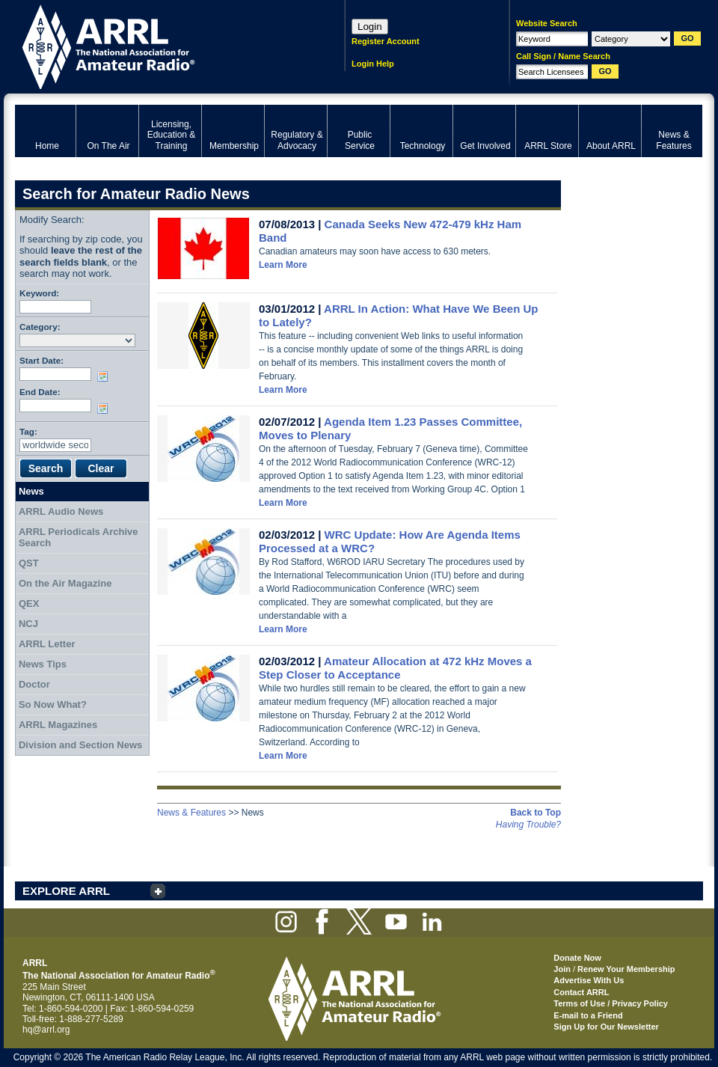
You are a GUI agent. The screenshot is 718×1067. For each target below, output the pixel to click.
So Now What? (53, 704)
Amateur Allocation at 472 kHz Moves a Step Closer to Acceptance (395, 668)
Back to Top (535, 812)
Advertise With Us (588, 980)
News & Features (191, 812)
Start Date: (41, 360)
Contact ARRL (581, 992)
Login (370, 26)
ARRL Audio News (61, 511)
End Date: (40, 392)
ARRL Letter (47, 643)
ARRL (160, 45)
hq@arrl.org (46, 1029)
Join (562, 968)
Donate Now (577, 957)
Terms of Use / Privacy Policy (610, 1003)
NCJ (28, 623)
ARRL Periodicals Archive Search (78, 537)
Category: (40, 326)
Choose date (105, 376)
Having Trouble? (528, 824)
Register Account (386, 41)
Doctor (34, 684)
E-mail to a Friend (587, 1015)
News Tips (43, 664)
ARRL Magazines (58, 724)
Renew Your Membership (626, 968)
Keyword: (39, 293)
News (31, 491)
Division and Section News (80, 744)
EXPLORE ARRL (66, 890)
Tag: (28, 431)
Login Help (373, 63)
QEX (29, 603)
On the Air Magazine (65, 583)
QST (29, 563)
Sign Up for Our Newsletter (606, 1026)
